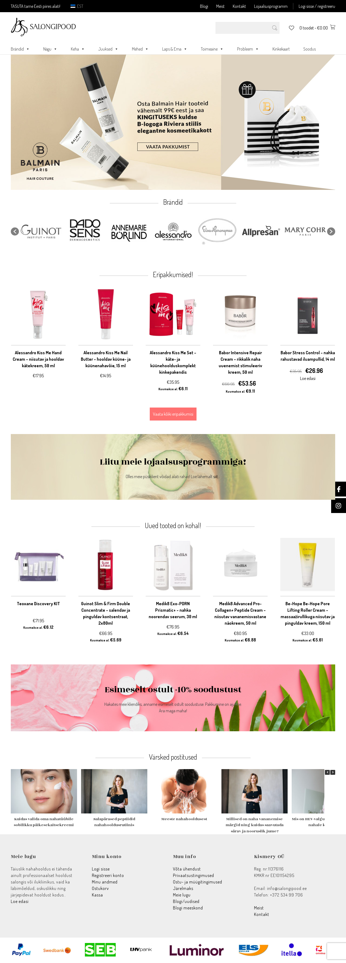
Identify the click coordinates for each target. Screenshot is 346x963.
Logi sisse (101, 869)
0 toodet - (317, 28)
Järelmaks (183, 888)
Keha (78, 49)
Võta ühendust (187, 869)
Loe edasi (20, 901)
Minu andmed (105, 882)
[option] (41, 231)
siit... (216, 476)
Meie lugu (182, 895)
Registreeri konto (108, 875)
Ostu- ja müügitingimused (197, 882)
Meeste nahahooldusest (184, 819)
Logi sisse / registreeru (317, 6)
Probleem (248, 49)
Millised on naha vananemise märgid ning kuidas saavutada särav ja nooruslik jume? (255, 825)
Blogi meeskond (188, 908)
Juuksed (108, 49)
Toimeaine (212, 49)
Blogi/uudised (186, 901)
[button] (15, 231)
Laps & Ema (174, 49)
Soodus (309, 49)
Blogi (204, 6)
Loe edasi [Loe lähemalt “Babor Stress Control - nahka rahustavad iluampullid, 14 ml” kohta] (307, 378)
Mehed (140, 49)
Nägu (50, 49)
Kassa (97, 895)
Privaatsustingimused (193, 875)
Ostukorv (100, 888)
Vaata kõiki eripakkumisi (173, 414)
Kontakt (239, 6)
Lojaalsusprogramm (271, 6)
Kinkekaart (281, 49)
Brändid (20, 49)
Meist (220, 6)
